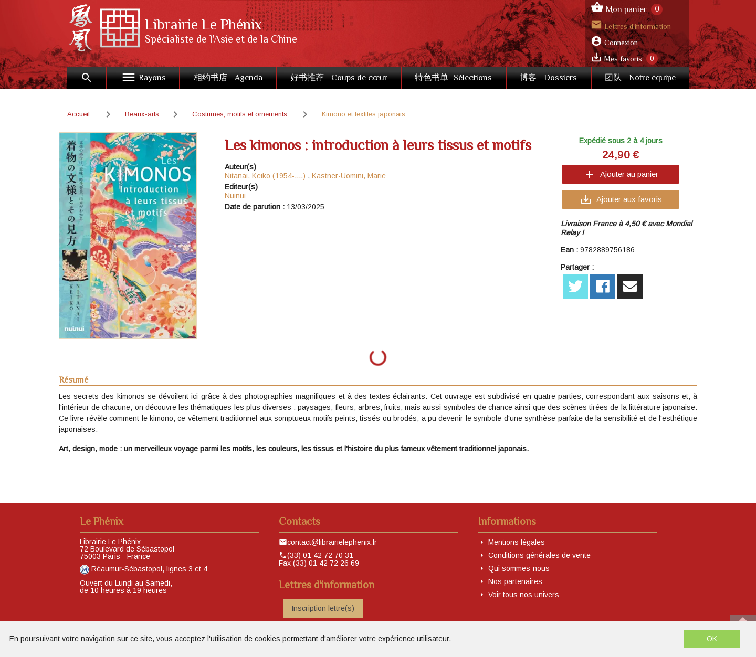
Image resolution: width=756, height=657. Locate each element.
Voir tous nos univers (523, 594)
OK (712, 638)
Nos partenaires (515, 581)
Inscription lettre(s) (322, 608)
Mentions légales (516, 542)
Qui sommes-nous (519, 568)
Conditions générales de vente (539, 555)
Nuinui (235, 196)
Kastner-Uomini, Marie (349, 176)
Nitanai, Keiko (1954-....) (265, 176)
